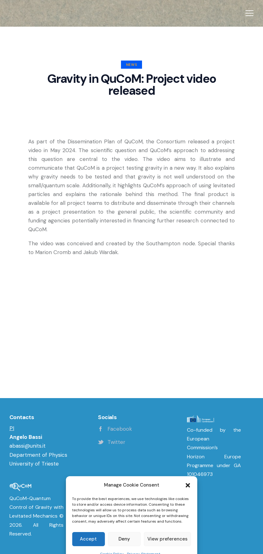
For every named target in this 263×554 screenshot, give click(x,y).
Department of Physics (38, 454)
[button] (249, 13)
